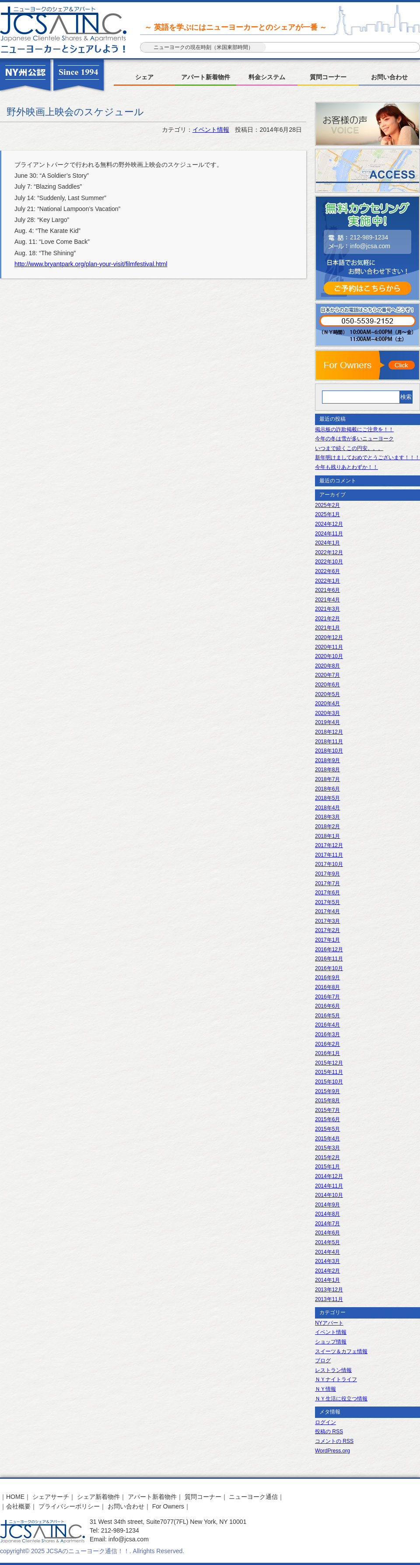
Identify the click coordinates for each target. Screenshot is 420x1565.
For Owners (168, 1506)
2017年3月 (327, 921)
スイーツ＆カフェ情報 (341, 1351)
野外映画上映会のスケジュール (75, 111)
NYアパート (329, 1323)
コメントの (334, 1441)
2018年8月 (327, 770)
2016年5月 (327, 1016)
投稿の (329, 1431)
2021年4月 (327, 600)
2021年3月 (327, 609)
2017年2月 (327, 930)
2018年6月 (327, 789)
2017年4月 (327, 911)
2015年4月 (327, 1139)
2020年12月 (329, 637)
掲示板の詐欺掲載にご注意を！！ (354, 429)
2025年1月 (327, 514)
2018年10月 (329, 751)
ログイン (325, 1422)
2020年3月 (327, 713)
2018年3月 (327, 817)
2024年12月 (329, 524)
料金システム (266, 77)
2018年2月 (327, 826)
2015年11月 (329, 1072)
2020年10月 (329, 656)
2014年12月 (329, 1176)
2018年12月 (329, 732)
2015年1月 (327, 1167)
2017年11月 (329, 855)
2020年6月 (327, 685)
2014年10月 (329, 1195)
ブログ (323, 1361)
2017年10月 (329, 864)
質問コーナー (328, 77)
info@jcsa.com (370, 246)
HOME (15, 1496)
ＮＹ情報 (325, 1389)
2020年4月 (327, 703)
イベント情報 (210, 129)
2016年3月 (327, 1034)
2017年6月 (327, 893)
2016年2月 (327, 1044)
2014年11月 (329, 1186)
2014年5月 (327, 1242)
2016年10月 (329, 968)
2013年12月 (329, 1290)
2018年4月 (327, 808)
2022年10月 (329, 562)
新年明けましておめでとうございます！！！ (367, 457)
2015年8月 (327, 1100)
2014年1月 (327, 1280)
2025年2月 (327, 505)
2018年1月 (327, 836)
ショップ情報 (330, 1342)
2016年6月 (327, 1006)
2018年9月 (327, 760)
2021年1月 (327, 628)
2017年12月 (329, 845)
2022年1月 (327, 581)
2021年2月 (327, 618)
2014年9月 (327, 1205)
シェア (144, 77)
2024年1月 (327, 543)
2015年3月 (327, 1148)
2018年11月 (329, 742)
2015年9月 (327, 1091)
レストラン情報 (333, 1370)
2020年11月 (329, 647)
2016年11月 (329, 959)
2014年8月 (327, 1214)
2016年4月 (327, 1025)
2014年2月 (327, 1271)
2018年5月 (327, 798)
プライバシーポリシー (69, 1506)
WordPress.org (332, 1451)
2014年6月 (327, 1233)
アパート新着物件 (205, 77)
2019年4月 (327, 722)
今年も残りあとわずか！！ (346, 467)
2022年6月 (327, 571)
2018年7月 (327, 779)
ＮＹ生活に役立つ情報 (341, 1399)
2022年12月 (329, 552)
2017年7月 (327, 883)
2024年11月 (329, 534)
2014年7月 (327, 1223)
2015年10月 (329, 1082)
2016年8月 (327, 987)
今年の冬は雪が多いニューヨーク (354, 439)
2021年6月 (327, 590)
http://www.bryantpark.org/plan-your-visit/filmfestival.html (90, 263)
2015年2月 (327, 1157)
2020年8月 (327, 666)
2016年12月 (329, 949)
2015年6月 (327, 1119)
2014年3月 (327, 1261)
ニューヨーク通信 (253, 1496)
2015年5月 (327, 1129)
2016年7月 (327, 997)
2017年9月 (327, 874)
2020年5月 (327, 694)
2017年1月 (327, 940)
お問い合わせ (389, 77)
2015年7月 (327, 1110)
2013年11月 (329, 1299)
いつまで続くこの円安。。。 (349, 448)
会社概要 (18, 1506)
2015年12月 (329, 1063)
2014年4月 (327, 1252)
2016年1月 (327, 1053)
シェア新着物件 (98, 1496)
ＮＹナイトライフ (336, 1379)
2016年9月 (327, 977)
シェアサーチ (50, 1496)
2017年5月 (327, 902)
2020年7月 (327, 675)
